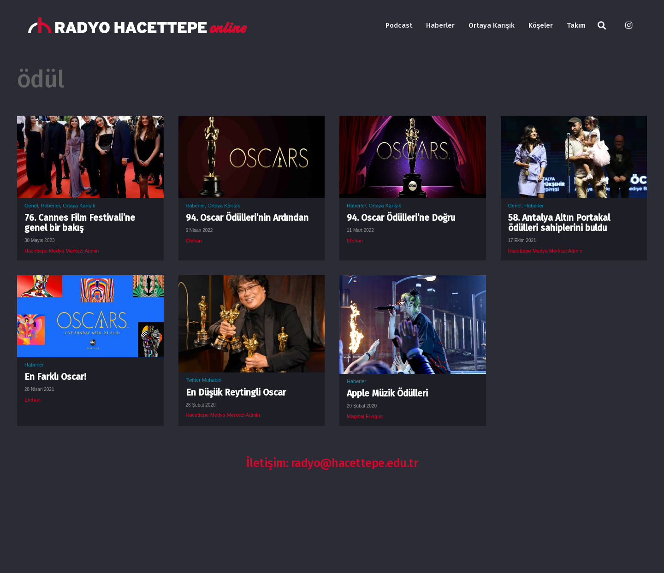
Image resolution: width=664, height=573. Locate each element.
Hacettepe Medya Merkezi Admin (61, 251)
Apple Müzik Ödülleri (387, 393)
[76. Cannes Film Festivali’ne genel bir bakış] (90, 122)
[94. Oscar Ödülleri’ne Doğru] (412, 122)
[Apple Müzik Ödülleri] (412, 282)
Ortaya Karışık (79, 205)
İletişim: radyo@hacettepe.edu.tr (332, 463)
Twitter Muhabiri (204, 380)
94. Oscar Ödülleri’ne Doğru (401, 218)
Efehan (194, 240)
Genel (31, 205)
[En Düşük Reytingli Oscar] (251, 282)
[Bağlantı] (137, 26)
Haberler (50, 205)
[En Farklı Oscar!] (90, 282)
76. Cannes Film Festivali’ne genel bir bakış (79, 223)
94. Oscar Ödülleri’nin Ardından (247, 218)
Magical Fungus (365, 416)
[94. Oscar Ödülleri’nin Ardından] (251, 122)
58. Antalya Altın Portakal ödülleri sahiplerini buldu (559, 223)
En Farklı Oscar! (55, 377)
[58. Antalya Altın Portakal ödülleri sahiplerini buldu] (574, 122)
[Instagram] (628, 25)
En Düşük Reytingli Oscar (236, 392)
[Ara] (602, 25)
